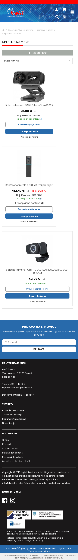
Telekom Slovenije (12, 414)
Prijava (39, 349)
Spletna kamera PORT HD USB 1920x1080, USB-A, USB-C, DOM (37, 271)
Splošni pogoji (10, 448)
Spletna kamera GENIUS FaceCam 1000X (29, 105)
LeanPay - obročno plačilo (16, 461)
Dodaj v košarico (29, 131)
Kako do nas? (9, 376)
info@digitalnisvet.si (22, 387)
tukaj (60, 558)
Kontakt (6, 444)
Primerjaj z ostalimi (29, 137)
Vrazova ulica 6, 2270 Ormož (17, 373)
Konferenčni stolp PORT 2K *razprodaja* (29, 185)
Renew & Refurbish (12, 457)
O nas (5, 439)
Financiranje (8, 423)
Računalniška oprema (14, 418)
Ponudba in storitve (13, 410)
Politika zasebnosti (12, 452)
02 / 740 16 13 (18, 384)
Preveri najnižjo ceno (29, 124)
